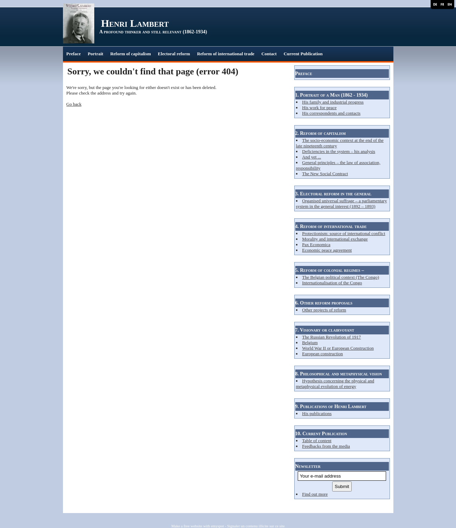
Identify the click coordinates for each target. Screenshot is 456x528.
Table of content (316, 440)
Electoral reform (174, 53)
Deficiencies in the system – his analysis (338, 151)
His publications (317, 413)
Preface (73, 53)
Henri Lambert (135, 23)
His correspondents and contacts (331, 113)
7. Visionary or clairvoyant (324, 330)
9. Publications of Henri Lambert (331, 406)
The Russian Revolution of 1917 (331, 337)
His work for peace (319, 107)
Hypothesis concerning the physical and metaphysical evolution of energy (335, 383)
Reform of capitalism (130, 53)
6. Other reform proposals (324, 303)
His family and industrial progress (333, 102)
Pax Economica (316, 244)
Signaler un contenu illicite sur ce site (256, 526)
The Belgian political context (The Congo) (340, 277)
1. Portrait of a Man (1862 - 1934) (331, 95)
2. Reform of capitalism (320, 133)
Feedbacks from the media (326, 446)
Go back (74, 104)
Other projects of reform (324, 309)
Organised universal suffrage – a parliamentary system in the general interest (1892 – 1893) (341, 203)
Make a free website (186, 526)
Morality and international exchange (335, 239)
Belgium (310, 342)
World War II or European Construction (338, 348)
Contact (269, 53)
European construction (322, 353)
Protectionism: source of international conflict (343, 233)
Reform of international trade (225, 53)
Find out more (315, 494)
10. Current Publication (321, 433)
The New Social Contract (325, 173)
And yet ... (311, 157)
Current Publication (302, 53)
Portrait (95, 53)
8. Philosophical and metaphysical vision (338, 373)
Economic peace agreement (327, 250)
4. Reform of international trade (331, 226)
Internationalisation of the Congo (332, 282)
